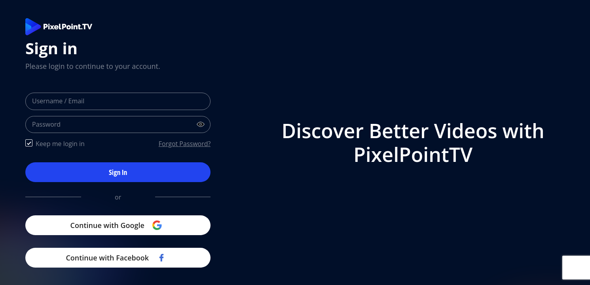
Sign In (118, 172)
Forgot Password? (185, 143)
